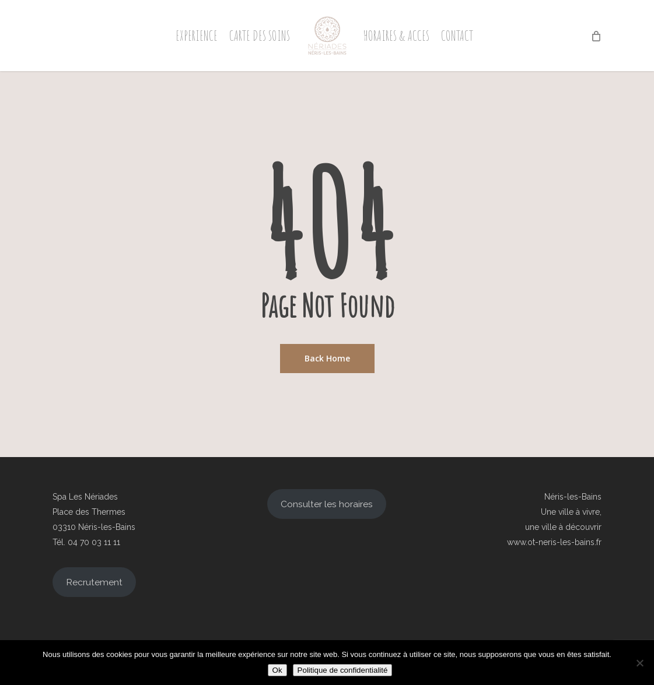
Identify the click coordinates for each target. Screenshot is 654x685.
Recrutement (94, 582)
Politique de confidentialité (343, 670)
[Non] (639, 663)
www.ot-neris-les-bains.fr (554, 542)
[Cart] (595, 35)
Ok (277, 670)
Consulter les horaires (327, 504)
